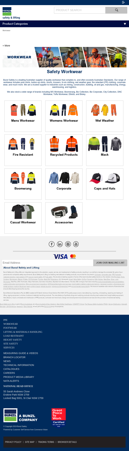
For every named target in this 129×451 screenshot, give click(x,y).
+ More (6, 45)
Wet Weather (104, 121)
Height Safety (12, 340)
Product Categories (15, 24)
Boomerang (23, 189)
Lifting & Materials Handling (22, 332)
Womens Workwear (64, 121)
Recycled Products (64, 155)
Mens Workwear (23, 121)
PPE (5, 320)
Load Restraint (13, 336)
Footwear (10, 328)
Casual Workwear (23, 222)
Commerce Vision (41, 430)
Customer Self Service (21, 430)
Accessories (64, 222)
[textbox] (79, 10)
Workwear (10, 324)
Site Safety (10, 343)
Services (8, 347)
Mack (105, 155)
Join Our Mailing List (110, 262)
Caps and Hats (104, 189)
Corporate (64, 189)
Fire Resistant (23, 155)
